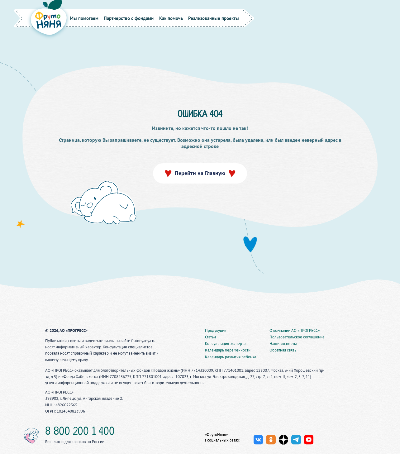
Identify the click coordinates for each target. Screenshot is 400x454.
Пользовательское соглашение (297, 337)
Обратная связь (282, 350)
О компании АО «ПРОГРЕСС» (294, 330)
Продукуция (215, 330)
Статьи (210, 337)
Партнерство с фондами (129, 18)
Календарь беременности (227, 350)
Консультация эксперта (225, 343)
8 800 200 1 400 (80, 432)
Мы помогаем (84, 18)
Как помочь (171, 18)
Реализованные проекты (213, 18)
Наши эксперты (283, 343)
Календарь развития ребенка (230, 357)
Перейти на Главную (200, 173)
